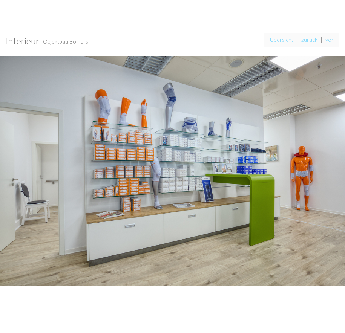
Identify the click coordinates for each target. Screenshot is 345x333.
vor (329, 40)
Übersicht (281, 40)
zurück (309, 40)
